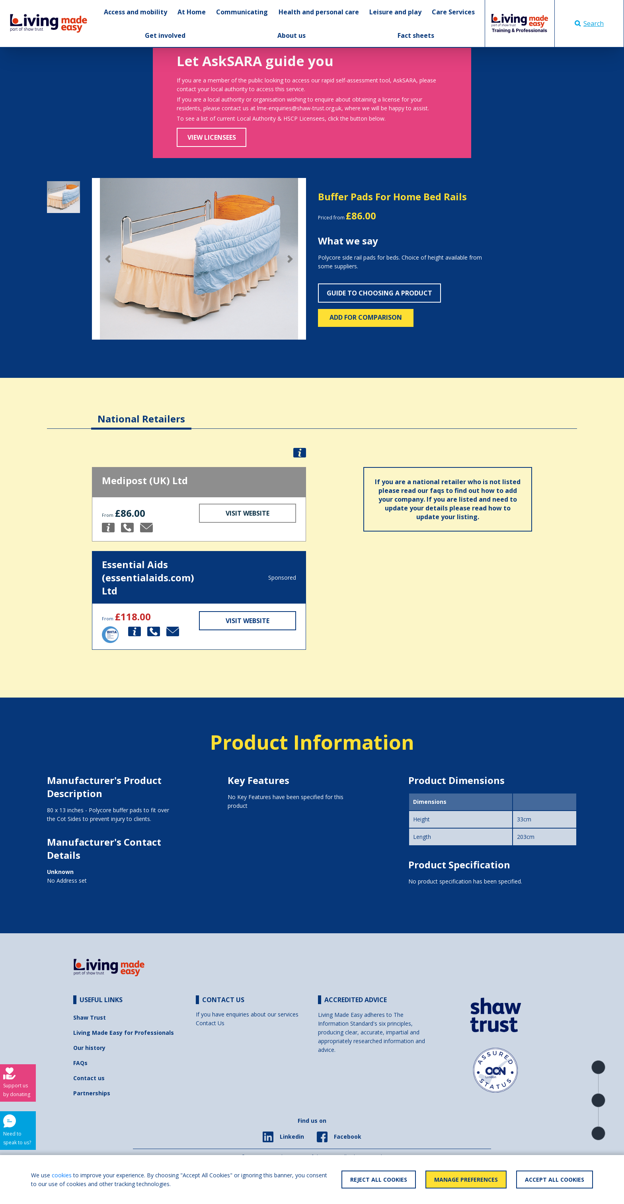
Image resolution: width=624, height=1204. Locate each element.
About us (291, 35)
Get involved (165, 35)
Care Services (453, 12)
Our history (89, 1048)
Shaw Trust (89, 1017)
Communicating (242, 12)
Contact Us (210, 1023)
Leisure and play (395, 12)
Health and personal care (319, 12)
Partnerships (91, 1093)
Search (589, 23)
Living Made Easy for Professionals (123, 1032)
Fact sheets (416, 35)
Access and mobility (135, 12)
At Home (191, 12)
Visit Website (247, 513)
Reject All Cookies (378, 1179)
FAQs (80, 1063)
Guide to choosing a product (379, 293)
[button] (108, 259)
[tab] (141, 412)
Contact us (89, 1078)
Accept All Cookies (554, 1179)
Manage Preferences (466, 1179)
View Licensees (211, 137)
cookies (62, 1175)
